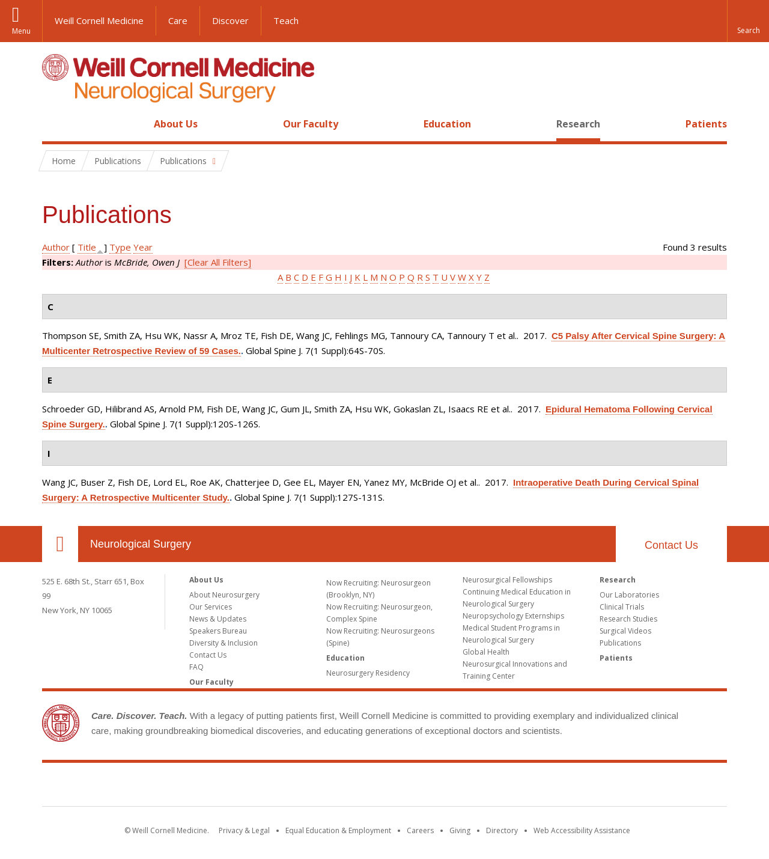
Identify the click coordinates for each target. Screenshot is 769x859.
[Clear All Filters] (217, 262)
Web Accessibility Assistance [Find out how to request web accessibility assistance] (581, 830)
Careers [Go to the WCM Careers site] (420, 830)
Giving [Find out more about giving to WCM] (459, 830)
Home (55, 124)
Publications (620, 643)
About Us (176, 123)
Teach (286, 20)
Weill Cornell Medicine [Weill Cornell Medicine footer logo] (384, 787)
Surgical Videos (625, 631)
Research (578, 123)
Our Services (210, 607)
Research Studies (628, 619)
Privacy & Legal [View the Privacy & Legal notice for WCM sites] (244, 830)
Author (56, 247)
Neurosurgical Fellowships (507, 580)
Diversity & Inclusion (223, 643)
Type (120, 247)
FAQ (196, 667)
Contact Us (671, 545)
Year (143, 247)
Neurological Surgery (140, 544)
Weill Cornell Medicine (99, 20)
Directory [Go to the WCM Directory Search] (502, 830)
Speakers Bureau (218, 631)
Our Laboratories (629, 595)
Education (447, 123)
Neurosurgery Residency (368, 673)
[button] (748, 21)
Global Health (486, 652)
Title (87, 247)
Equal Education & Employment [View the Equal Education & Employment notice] (338, 830)
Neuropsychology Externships (513, 616)
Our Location (60, 544)
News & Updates (217, 619)
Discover (230, 20)
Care (177, 20)
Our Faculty (310, 123)
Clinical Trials (622, 607)
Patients (706, 123)
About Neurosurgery (224, 595)
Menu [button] (21, 31)
